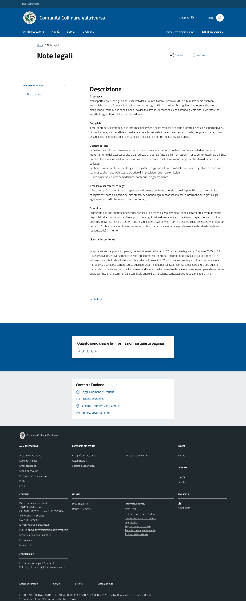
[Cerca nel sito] (219, 18)
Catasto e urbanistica (83, 466)
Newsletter (184, 508)
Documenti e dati (28, 460)
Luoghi (181, 477)
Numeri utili (25, 545)
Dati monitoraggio (28, 584)
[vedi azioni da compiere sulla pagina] (200, 55)
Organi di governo (28, 471)
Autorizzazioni (79, 460)
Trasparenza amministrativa (180, 32)
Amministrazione (33, 31)
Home (40, 45)
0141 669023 (36, 515)
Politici (22, 481)
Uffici (22, 486)
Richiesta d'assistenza (136, 534)
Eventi (181, 482)
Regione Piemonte (30, 3)
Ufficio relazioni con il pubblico (35, 535)
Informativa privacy (135, 504)
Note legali (130, 509)
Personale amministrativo (33, 476)
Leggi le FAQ (131, 522)
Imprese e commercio (136, 455)
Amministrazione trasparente (140, 518)
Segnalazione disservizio (138, 526)
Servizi (71, 31)
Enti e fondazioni (28, 466)
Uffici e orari (25, 540)
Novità (56, 31)
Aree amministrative (30, 455)
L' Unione (88, 31)
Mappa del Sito (105, 584)
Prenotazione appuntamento (140, 530)
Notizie (181, 455)
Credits (79, 584)
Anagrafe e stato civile (84, 455)
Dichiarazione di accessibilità (140, 514)
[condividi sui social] (177, 55)
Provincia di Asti (80, 504)
